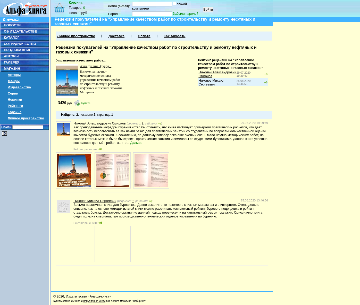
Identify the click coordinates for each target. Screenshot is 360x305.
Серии (13, 93)
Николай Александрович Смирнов (99, 123)
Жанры (14, 81)
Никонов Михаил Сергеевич (211, 82)
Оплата (144, 36)
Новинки (15, 99)
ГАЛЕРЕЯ (12, 62)
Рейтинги (15, 106)
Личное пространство (26, 118)
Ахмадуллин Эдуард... (95, 66)
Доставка (116, 36)
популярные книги (94, 301)
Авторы (14, 75)
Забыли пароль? (185, 13)
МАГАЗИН (12, 69)
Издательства (19, 87)
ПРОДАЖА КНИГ (17, 50)
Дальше (136, 143)
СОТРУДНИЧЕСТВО (20, 44)
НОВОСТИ (12, 25)
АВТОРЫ (11, 56)
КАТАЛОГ (11, 38)
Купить (85, 103)
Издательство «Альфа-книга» (88, 296)
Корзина (14, 112)
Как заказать (174, 36)
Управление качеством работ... (81, 60)
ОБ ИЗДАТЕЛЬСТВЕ (20, 31)
